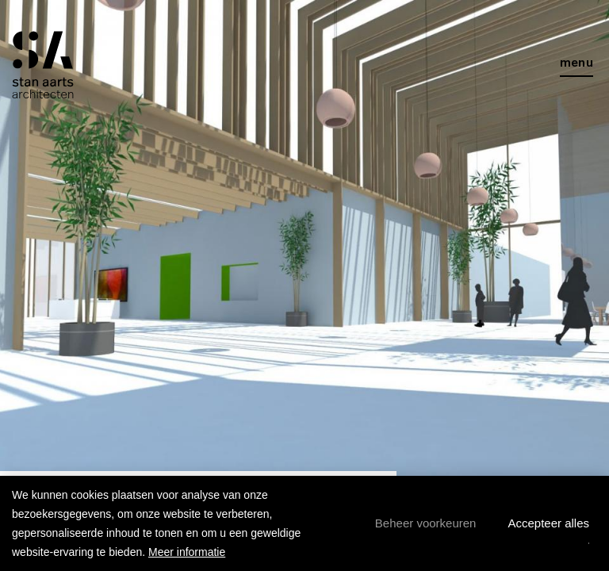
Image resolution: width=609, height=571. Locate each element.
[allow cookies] (548, 523)
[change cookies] (426, 523)
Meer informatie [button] (186, 552)
